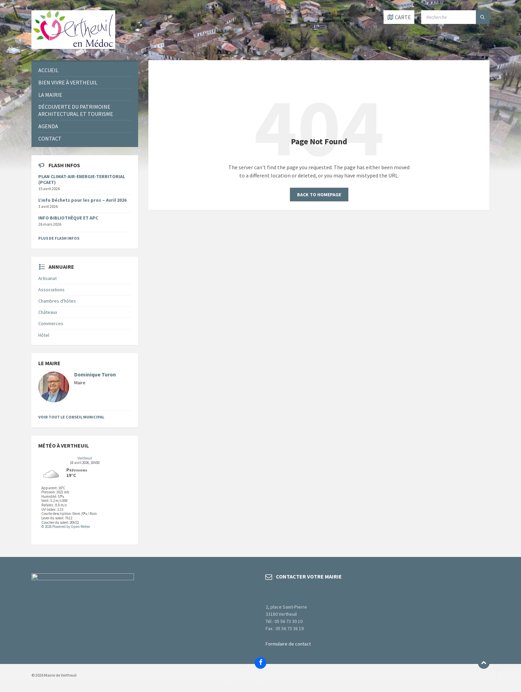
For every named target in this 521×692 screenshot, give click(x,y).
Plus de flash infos (58, 238)
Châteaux (47, 312)
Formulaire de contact (288, 644)
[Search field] (455, 17)
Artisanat (47, 278)
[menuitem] (84, 70)
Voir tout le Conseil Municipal (71, 417)
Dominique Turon (95, 374)
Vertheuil (85, 458)
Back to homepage (319, 194)
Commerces (50, 323)
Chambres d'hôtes (57, 301)
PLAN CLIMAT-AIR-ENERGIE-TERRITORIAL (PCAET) (81, 179)
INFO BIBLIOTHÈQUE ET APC (68, 218)
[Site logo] (73, 46)
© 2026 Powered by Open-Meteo (65, 526)
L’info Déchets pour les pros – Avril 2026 (82, 200)
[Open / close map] (399, 17)
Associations (51, 290)
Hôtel (43, 335)
